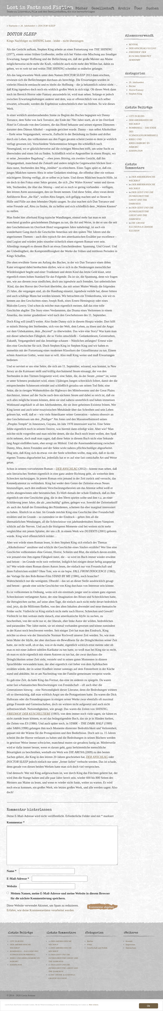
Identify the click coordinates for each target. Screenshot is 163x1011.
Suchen (152, 8)
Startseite (13, 25)
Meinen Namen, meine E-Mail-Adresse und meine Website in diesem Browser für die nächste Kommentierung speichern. (60, 896)
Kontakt (129, 941)
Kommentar (16, 822)
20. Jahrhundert (27, 25)
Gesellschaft (103, 8)
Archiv (124, 8)
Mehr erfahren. (26, 1007)
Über (138, 8)
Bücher (81, 8)
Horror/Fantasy (136, 90)
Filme (66, 8)
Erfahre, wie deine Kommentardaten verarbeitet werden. (40, 910)
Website (12, 886)
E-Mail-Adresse (18, 878)
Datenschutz (131, 948)
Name (11, 871)
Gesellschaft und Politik (97, 948)
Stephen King (135, 93)
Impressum (130, 944)
